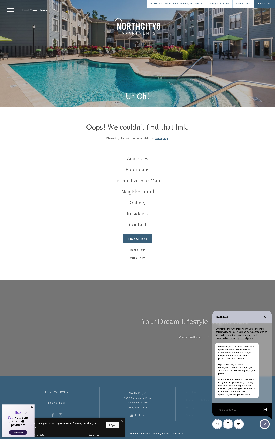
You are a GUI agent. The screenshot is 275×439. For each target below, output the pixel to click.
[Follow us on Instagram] (60, 415)
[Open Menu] (10, 10)
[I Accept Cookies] (122, 421)
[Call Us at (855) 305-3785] (219, 4)
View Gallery (194, 336)
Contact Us (93, 434)
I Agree (113, 425)
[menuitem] (137, 158)
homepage (161, 138)
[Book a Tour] (137, 250)
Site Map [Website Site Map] (178, 433)
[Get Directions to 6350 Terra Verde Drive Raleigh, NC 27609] (176, 4)
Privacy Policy (161, 433)
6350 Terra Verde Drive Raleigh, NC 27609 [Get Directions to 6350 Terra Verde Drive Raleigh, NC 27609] (137, 400)
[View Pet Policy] (137, 415)
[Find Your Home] (137, 238)
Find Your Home (38, 10)
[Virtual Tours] (137, 258)
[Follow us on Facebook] (53, 415)
